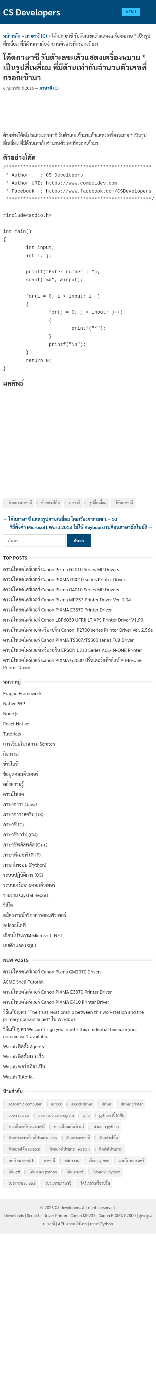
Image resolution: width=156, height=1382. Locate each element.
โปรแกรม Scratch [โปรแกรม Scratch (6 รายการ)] (22, 1183)
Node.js (10, 713)
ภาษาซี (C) (36, 36)
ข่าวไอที (10, 764)
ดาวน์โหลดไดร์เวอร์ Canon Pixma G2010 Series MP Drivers (61, 569)
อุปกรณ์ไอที (14, 925)
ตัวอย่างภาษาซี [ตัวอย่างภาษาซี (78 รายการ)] (78, 1137)
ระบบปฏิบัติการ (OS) (23, 875)
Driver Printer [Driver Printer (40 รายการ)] (132, 1103)
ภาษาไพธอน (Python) (24, 865)
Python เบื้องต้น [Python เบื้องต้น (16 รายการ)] (112, 1115)
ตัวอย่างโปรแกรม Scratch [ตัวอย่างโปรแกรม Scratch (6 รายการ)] (70, 1148)
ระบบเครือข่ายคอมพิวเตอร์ (29, 885)
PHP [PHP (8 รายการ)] (86, 1115)
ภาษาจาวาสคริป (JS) (23, 814)
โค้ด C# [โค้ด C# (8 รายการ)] (14, 1171)
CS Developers (31, 12)
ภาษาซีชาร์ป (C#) (20, 834)
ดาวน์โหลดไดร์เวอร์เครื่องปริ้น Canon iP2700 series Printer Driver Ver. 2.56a (77, 630)
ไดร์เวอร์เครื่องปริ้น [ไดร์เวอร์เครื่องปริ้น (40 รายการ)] (95, 1183)
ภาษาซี (74, 502)
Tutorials (12, 733)
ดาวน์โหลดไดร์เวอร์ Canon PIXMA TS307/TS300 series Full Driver (68, 640)
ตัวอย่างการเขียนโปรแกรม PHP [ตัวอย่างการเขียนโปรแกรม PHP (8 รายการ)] (32, 1137)
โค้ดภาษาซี (124, 502)
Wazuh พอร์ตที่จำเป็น (24, 1066)
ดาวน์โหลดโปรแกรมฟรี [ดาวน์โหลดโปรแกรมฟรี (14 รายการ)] (26, 1126)
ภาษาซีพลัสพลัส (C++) (25, 844)
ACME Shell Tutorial (23, 981)
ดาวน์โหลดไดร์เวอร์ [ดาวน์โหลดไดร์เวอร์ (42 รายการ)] (69, 1126)
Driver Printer (55, 1215)
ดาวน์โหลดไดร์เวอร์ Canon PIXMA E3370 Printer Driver (57, 609)
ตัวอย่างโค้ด (50, 502)
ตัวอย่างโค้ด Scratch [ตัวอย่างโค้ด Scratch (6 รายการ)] (24, 1148)
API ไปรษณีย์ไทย (72, 1223)
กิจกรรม (11, 754)
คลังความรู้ (13, 784)
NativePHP (14, 703)
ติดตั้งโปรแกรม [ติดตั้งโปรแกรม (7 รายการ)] (110, 1148)
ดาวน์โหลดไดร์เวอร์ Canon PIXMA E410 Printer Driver (56, 1002)
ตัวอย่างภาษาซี (20, 502)
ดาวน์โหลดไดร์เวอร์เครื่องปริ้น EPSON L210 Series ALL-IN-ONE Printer (72, 650)
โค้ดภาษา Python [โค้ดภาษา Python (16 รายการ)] (43, 1171)
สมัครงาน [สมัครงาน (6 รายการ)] (71, 1160)
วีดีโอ (8, 905)
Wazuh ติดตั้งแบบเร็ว (23, 1056)
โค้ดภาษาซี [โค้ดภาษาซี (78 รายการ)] (74, 1171)
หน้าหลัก (11, 36)
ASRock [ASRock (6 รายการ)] (56, 1103)
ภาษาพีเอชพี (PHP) (22, 855)
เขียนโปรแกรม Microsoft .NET (32, 935)
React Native (16, 723)
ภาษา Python (101, 1223)
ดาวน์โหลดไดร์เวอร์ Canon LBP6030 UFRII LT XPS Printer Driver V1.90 (73, 620)
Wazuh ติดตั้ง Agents (23, 1046)
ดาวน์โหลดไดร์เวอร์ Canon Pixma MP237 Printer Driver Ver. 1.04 (67, 599)
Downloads (14, 1215)
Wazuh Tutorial (18, 1076)
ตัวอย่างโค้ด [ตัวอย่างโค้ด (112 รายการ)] (108, 1137)
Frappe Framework (22, 693)
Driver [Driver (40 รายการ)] (106, 1103)
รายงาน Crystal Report (25, 895)
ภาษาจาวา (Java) (20, 804)
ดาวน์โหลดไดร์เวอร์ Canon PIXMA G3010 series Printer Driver (64, 579)
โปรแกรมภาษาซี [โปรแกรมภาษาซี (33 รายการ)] (58, 1183)
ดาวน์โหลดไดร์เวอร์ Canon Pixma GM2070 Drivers (52, 971)
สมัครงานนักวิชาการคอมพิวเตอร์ (34, 915)
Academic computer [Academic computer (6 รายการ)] (24, 1103)
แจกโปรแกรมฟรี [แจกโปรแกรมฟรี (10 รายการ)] (131, 1160)
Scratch (33, 1215)
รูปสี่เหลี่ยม (98, 502)
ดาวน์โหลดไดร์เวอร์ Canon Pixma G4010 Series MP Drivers (61, 589)
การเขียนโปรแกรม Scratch (29, 744)
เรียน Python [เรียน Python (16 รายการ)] (99, 1160)
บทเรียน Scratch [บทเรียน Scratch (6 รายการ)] (21, 1160)
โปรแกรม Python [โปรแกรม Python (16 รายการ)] (106, 1171)
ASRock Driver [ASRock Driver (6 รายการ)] (81, 1103)
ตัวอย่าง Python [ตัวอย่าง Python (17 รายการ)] (106, 1126)
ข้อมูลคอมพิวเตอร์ (20, 774)
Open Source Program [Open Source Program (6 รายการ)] (56, 1115)
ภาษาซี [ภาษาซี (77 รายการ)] (49, 1160)
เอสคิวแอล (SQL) (19, 945)
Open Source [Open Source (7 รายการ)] (18, 1115)
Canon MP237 (82, 1215)
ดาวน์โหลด (13, 794)
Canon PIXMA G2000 (117, 1215)
